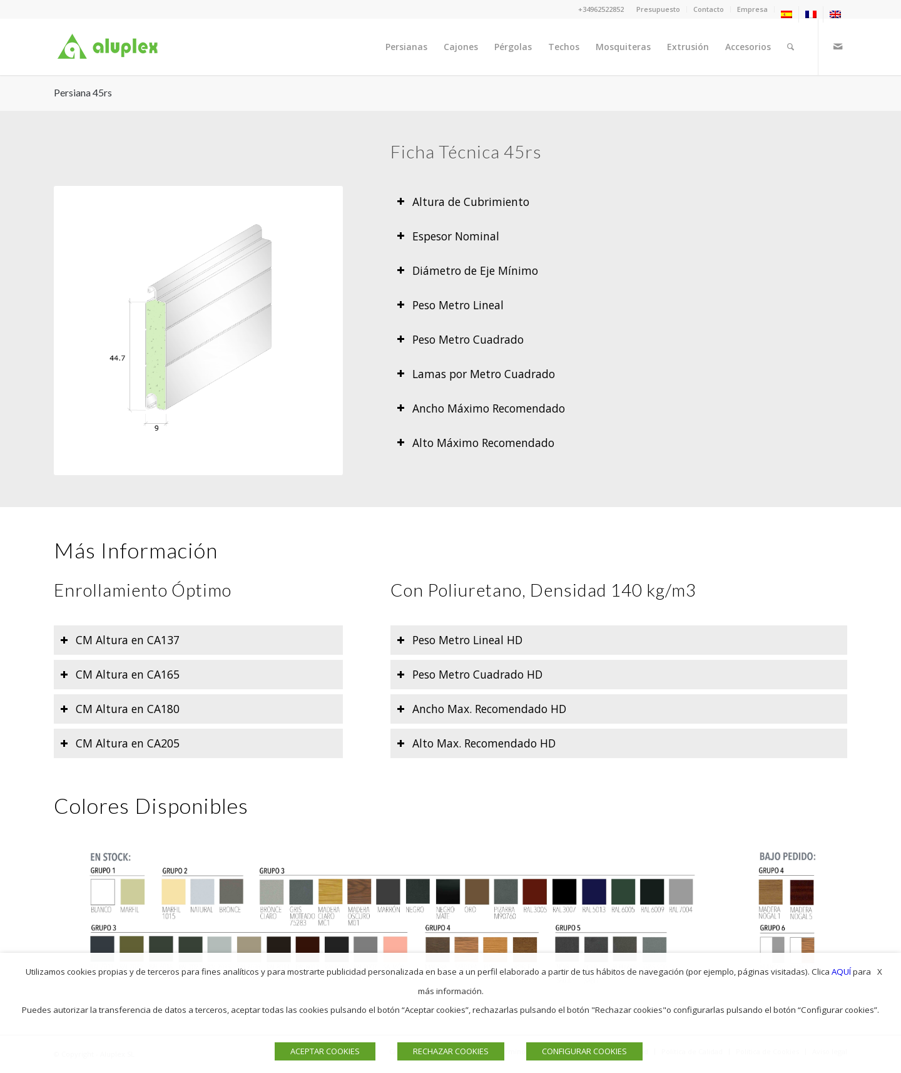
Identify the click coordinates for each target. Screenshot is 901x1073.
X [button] (879, 971)
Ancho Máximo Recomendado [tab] (481, 408)
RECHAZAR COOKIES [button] (451, 1051)
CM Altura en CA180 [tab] (120, 708)
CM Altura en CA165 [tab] (120, 674)
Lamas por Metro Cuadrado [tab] (476, 373)
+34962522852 (601, 9)
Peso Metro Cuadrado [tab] (460, 339)
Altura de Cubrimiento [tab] (463, 201)
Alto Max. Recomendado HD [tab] (476, 743)
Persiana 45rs (83, 92)
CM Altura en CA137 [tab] (120, 639)
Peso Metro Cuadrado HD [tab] (469, 674)
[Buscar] (790, 47)
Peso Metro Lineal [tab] (450, 304)
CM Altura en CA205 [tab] (120, 743)
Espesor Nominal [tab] (448, 236)
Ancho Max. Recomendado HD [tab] (481, 708)
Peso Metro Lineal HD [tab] (459, 639)
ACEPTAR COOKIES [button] (325, 1051)
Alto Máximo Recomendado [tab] (475, 442)
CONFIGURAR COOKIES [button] (584, 1051)
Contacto (708, 9)
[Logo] (110, 47)
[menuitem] (658, 9)
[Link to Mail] (837, 46)
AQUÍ (841, 971)
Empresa (752, 9)
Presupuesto (658, 9)
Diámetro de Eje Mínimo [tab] (467, 270)
